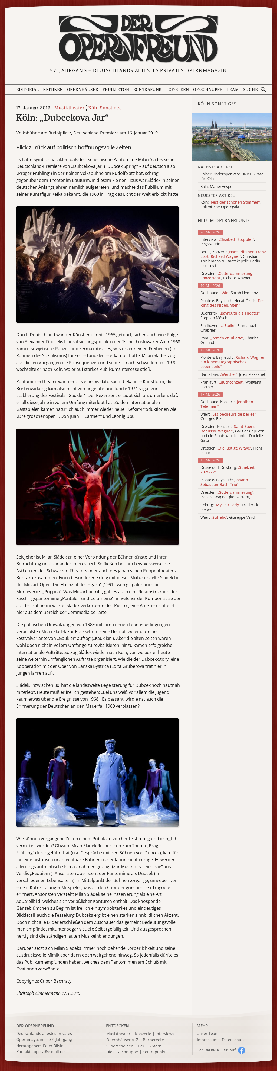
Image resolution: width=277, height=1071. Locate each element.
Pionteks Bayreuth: (233, 362)
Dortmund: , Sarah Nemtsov (229, 293)
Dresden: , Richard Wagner (227, 276)
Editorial (27, 89)
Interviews (165, 1034)
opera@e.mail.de (49, 1051)
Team (233, 89)
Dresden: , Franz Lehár (231, 450)
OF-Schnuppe (207, 89)
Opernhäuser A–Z (122, 1040)
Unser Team (208, 1033)
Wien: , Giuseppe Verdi (227, 517)
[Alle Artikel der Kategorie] (232, 137)
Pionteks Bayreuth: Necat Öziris (232, 303)
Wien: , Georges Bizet (228, 416)
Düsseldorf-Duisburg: (227, 469)
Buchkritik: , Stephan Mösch (230, 315)
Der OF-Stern (149, 1046)
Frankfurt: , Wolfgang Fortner (230, 384)
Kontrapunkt (148, 89)
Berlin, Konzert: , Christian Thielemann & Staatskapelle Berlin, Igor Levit (233, 259)
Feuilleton (116, 89)
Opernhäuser (82, 89)
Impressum (207, 1040)
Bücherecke (153, 1040)
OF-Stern (179, 89)
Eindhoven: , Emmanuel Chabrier (228, 328)
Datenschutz (233, 1040)
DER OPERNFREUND (35, 1025)
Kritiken (53, 89)
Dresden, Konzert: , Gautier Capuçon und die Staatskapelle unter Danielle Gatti (232, 433)
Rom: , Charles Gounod (229, 340)
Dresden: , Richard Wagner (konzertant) (227, 494)
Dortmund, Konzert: (226, 404)
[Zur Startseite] (138, 39)
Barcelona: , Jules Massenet (232, 374)
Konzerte (143, 1034)
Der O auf (216, 1050)
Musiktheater (69, 107)
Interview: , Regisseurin (227, 241)
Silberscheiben (119, 1046)
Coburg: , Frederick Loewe (229, 507)
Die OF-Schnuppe (122, 1052)
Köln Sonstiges (104, 107)
